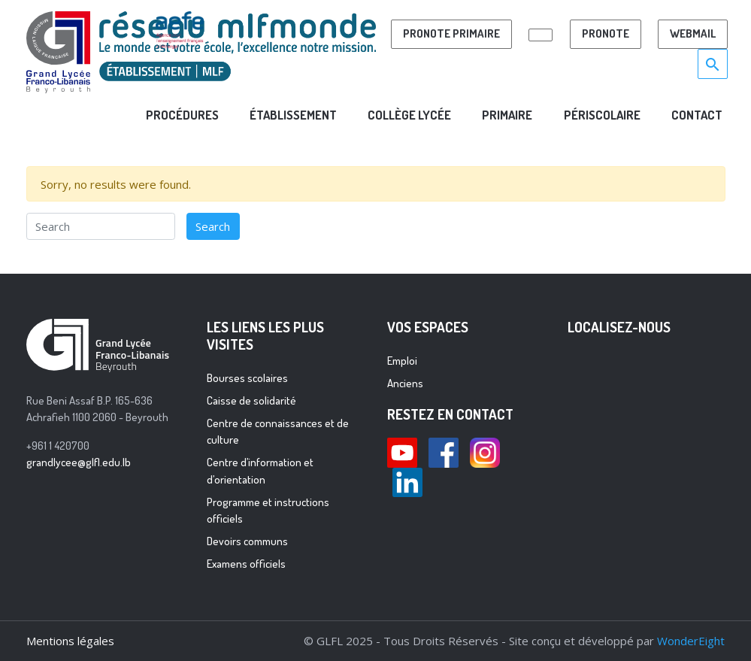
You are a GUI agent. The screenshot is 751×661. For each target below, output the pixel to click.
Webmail (693, 33)
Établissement (293, 115)
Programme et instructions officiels (268, 510)
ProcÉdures (182, 115)
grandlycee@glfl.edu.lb (78, 462)
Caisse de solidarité (251, 400)
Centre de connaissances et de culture (278, 431)
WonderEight (691, 640)
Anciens (405, 383)
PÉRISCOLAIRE (602, 115)
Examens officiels (246, 563)
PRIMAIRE (507, 115)
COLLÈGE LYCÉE (409, 115)
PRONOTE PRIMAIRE (451, 33)
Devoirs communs (247, 541)
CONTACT (696, 115)
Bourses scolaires (247, 378)
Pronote (605, 33)
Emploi (402, 360)
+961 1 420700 (57, 445)
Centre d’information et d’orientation (260, 471)
